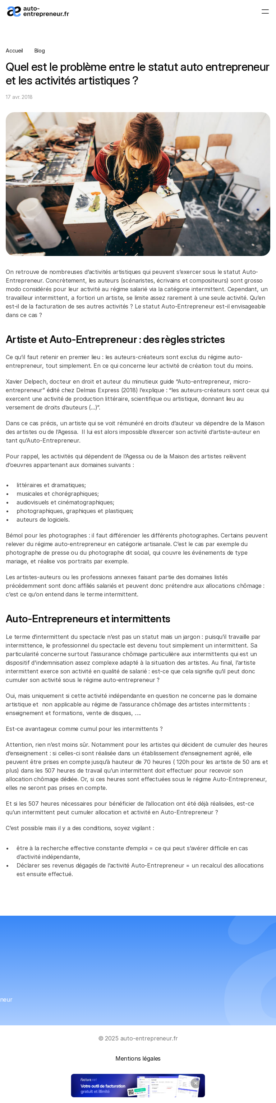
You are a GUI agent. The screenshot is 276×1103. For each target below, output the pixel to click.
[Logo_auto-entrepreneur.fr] (38, 11)
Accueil (14, 50)
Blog (39, 50)
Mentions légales (138, 1058)
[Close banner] (196, 1083)
